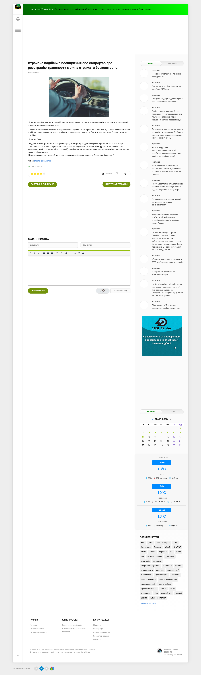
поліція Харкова (148, 579)
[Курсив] (35, 253)
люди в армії (173, 570)
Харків (152, 552)
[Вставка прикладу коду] (75, 253)
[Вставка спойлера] (79, 253)
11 (143, 437)
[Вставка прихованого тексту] (83, 253)
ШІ (171, 552)
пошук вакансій (148, 584)
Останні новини (37, 629)
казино (178, 565)
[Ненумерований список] (57, 253)
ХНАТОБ (177, 547)
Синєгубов (146, 547)
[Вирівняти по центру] (48, 253)
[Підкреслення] (39, 253)
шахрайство (166, 593)
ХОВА (143, 552)
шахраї (179, 593)
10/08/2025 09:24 (34, 73)
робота (163, 588)
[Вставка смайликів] (66, 253)
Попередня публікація (42, 184)
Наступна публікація (116, 184)
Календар (151, 412)
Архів (173, 412)
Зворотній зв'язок (101, 636)
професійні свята (149, 588)
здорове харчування (150, 565)
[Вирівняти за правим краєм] (52, 253)
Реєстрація (98, 629)
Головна (33, 625)
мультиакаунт (161, 575)
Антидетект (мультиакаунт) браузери (74, 630)
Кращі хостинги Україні (72, 625)
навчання (175, 575)
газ (142, 556)
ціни (156, 593)
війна (178, 552)
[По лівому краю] (44, 253)
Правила (97, 625)
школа (144, 598)
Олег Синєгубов (163, 543)
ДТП (150, 543)
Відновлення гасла (101, 632)
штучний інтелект (158, 598)
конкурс (159, 570)
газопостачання (154, 556)
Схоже (150, 63)
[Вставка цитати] (71, 253)
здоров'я (157, 561)
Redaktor (108, 174)
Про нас (96, 639)
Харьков (163, 552)
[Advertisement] (106, 34)
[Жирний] (31, 253)
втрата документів (42, 161)
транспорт (145, 593)
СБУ (175, 543)
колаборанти (147, 570)
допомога (169, 556)
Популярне (172, 63)
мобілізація (146, 575)
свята (172, 588)
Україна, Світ (47, 9)
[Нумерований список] (61, 253)
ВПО (143, 543)
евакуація (145, 561)
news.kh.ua (35, 9)
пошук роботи (165, 584)
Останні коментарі (38, 632)
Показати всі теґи (148, 604)
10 (180, 433)
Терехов (157, 547)
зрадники (167, 565)
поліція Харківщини (168, 579)
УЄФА (167, 547)
